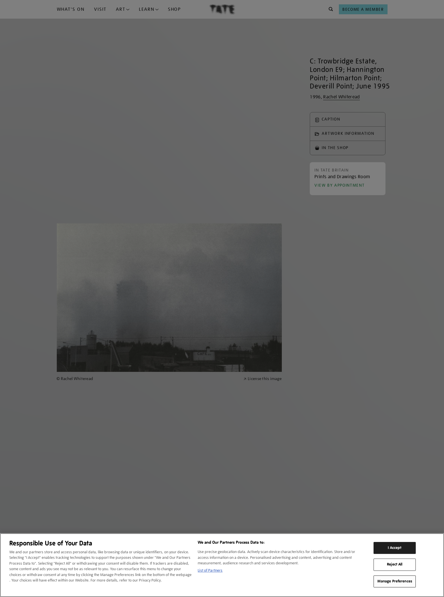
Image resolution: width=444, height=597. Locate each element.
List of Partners (210, 570)
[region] (222, 565)
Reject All (394, 564)
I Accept (394, 547)
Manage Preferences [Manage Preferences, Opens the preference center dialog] (394, 581)
